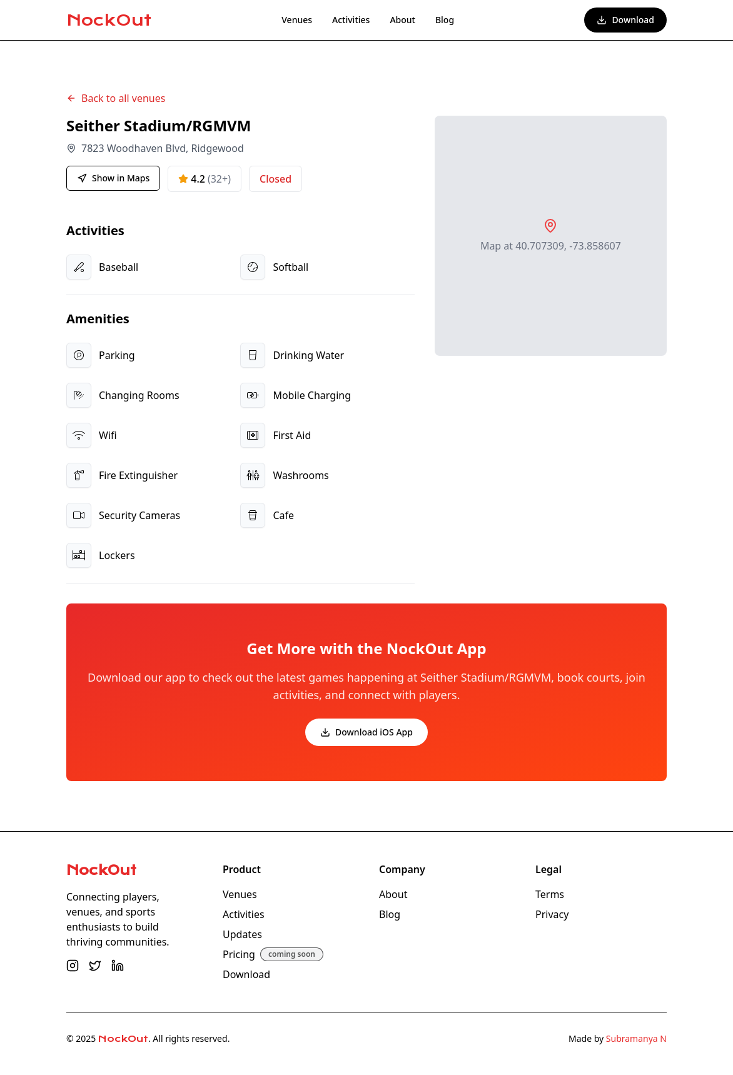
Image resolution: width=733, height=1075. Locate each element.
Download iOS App (366, 732)
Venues (296, 20)
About (402, 20)
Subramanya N (636, 1038)
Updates (242, 934)
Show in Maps (113, 178)
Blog (444, 20)
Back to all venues (115, 98)
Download (625, 20)
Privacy (552, 914)
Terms (549, 894)
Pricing (239, 954)
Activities (351, 20)
